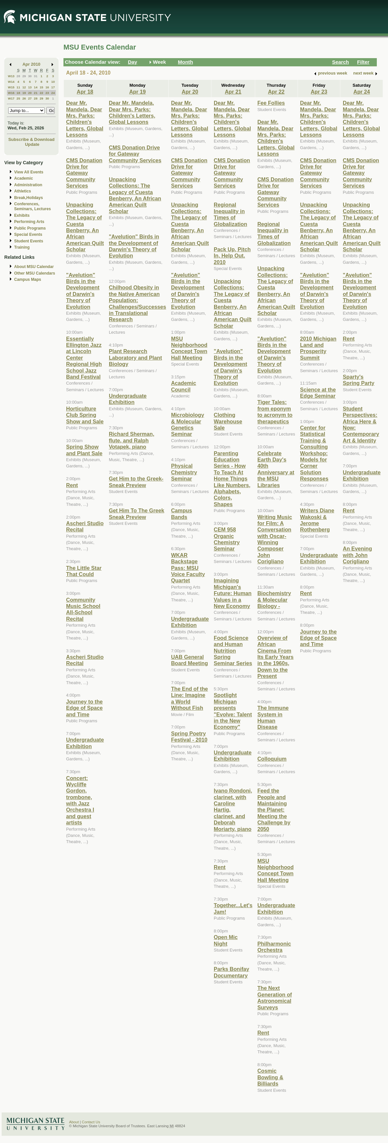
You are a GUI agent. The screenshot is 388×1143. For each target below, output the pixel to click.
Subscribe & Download (31, 139)
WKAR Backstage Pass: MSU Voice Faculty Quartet (188, 568)
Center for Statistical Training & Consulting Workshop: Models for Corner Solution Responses (314, 453)
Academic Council (183, 386)
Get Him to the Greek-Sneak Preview (136, 482)
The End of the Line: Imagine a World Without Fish (189, 698)
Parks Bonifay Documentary (231, 972)
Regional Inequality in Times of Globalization (230, 214)
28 (18, 76)
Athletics (22, 191)
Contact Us (91, 1122)
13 (30, 87)
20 (30, 93)
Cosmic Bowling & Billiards (270, 1077)
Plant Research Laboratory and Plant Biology (135, 357)
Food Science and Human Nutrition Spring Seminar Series (233, 650)
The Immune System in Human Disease (273, 717)
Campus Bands (181, 513)
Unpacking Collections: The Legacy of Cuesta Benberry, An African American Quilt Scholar (85, 227)
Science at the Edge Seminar (318, 393)
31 (35, 76)
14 (35, 87)
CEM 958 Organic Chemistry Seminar (227, 539)
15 (41, 87)
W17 (11, 98)
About (74, 1122)
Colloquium (272, 759)
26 (24, 98)
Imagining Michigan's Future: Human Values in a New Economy (233, 593)
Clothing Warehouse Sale (228, 421)
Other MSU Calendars (34, 273)
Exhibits (22, 215)
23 (47, 93)
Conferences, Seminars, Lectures (32, 206)
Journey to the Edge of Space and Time (84, 708)
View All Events (28, 172)
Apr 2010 (31, 64)
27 (30, 98)
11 (18, 87)
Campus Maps (27, 279)
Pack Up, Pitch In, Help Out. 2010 (232, 255)
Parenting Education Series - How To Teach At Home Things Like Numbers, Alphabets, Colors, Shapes (232, 478)
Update (32, 144)
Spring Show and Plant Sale (84, 450)
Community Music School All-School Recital (83, 609)
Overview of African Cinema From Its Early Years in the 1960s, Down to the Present (275, 657)
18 (18, 93)
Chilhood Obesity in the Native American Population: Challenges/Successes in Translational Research (137, 303)
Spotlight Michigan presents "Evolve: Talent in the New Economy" (233, 711)
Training (22, 247)
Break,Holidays (28, 197)
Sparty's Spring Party (358, 380)
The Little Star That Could (84, 571)
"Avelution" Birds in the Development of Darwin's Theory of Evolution (82, 291)
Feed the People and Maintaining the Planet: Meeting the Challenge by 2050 (274, 810)
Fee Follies (271, 103)
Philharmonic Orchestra (274, 947)
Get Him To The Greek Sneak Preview (136, 513)
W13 (11, 76)
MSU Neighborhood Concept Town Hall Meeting (189, 348)
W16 (11, 93)
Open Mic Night (226, 940)
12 (24, 87)
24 (53, 93)
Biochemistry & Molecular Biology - (274, 599)
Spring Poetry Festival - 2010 (189, 736)
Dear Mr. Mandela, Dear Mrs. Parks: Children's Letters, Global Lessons (84, 119)
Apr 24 (361, 92)
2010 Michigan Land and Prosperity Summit (318, 348)
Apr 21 (233, 92)
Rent (72, 485)
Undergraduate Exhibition (85, 743)
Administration (28, 185)
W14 (11, 81)
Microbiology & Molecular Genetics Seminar (187, 424)
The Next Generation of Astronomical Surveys (274, 997)
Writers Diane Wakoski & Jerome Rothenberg (317, 519)
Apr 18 (85, 92)
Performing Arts (29, 221)
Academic (23, 178)
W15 (11, 87)
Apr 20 (190, 92)
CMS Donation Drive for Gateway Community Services (84, 173)
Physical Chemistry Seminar (184, 472)
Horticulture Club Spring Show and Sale (85, 415)
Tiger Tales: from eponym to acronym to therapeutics (275, 411)
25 (18, 98)
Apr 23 (319, 92)
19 (24, 93)
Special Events (28, 234)
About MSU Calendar (34, 266)
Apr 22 (276, 92)
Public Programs (30, 228)
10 (53, 81)
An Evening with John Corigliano (357, 555)
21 (35, 93)
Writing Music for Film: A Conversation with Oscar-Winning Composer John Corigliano (274, 539)
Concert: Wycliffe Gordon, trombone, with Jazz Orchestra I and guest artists (80, 800)
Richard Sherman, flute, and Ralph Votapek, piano (131, 440)
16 (47, 87)
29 (24, 76)
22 (41, 93)
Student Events (28, 241)
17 (53, 87)
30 (30, 76)
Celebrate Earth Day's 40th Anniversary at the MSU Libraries (275, 469)
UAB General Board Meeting (189, 660)
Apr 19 (137, 92)
